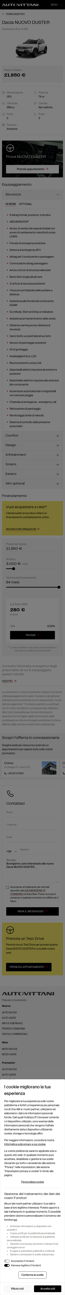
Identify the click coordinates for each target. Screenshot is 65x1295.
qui (15, 1219)
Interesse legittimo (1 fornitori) (26, 1265)
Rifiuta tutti (17, 1288)
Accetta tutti (47, 1288)
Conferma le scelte (32, 1275)
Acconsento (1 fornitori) (22, 1261)
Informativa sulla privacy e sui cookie (25, 1144)
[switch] (7, 1261)
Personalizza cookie (32, 1182)
